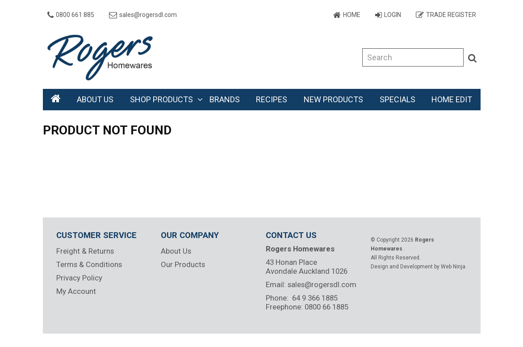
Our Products (183, 264)
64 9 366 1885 (315, 297)
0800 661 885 (75, 14)
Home (351, 14)
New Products (333, 99)
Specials (397, 99)
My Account (76, 291)
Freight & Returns (85, 251)
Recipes (271, 99)
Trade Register (451, 14)
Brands (224, 99)
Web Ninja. (454, 266)
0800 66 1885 (326, 306)
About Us (95, 99)
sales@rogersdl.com (148, 14)
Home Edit (451, 99)
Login (392, 14)
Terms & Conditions (89, 264)
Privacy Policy (79, 277)
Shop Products (161, 99)
